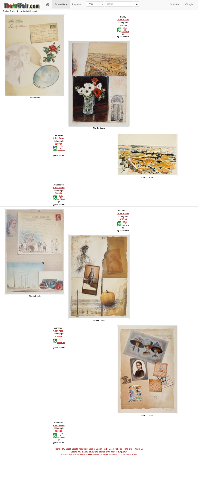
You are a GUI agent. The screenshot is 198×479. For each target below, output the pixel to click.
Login (189, 4)
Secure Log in (95, 449)
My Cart (175, 4)
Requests (76, 4)
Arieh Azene (123, 20)
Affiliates (108, 449)
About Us (139, 449)
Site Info (128, 449)
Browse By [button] (61, 4)
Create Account (79, 449)
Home (57, 449)
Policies (118, 449)
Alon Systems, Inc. (95, 454)
